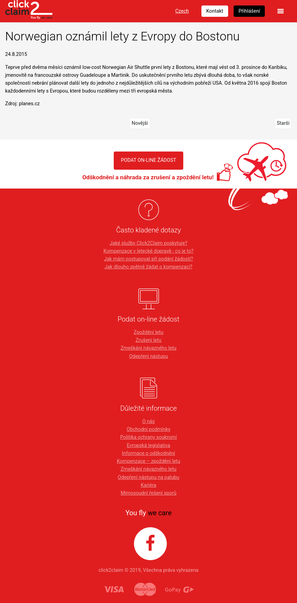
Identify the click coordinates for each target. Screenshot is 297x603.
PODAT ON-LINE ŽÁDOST (148, 160)
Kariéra (148, 485)
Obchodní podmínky (148, 429)
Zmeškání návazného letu (148, 348)
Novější (140, 123)
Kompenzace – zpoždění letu (148, 461)
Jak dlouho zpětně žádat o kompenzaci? (148, 267)
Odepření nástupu (148, 356)
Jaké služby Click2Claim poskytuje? (148, 243)
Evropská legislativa (148, 445)
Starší (283, 123)
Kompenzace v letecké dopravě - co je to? (148, 251)
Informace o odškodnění (148, 453)
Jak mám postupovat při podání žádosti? (148, 259)
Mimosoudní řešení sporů (148, 493)
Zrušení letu (148, 340)
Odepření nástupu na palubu (148, 477)
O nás (148, 421)
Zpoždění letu (148, 332)
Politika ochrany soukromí (148, 437)
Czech (182, 11)
